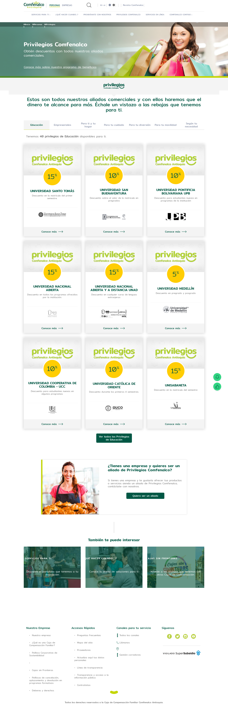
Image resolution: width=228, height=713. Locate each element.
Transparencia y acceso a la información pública (91, 676)
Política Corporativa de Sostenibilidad (43, 654)
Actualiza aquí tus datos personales (89, 659)
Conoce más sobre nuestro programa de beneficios (60, 67)
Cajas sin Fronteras (42, 670)
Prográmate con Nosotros (97, 14)
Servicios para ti (40, 14)
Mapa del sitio (85, 642)
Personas (54, 5)
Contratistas (83, 685)
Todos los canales (129, 635)
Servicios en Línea (155, 14)
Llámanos (125, 642)
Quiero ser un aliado (145, 496)
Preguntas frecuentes (89, 635)
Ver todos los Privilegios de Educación (114, 438)
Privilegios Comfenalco (128, 14)
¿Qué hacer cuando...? (66, 14)
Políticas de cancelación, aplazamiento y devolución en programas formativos (45, 680)
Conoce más (49, 232)
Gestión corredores (130, 655)
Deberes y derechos (43, 690)
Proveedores (84, 650)
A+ (101, 5)
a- (105, 5)
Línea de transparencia (90, 667)
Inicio (27, 24)
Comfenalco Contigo (181, 14)
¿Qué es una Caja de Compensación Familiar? (42, 644)
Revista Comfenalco (133, 5)
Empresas (67, 5)
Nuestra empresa (41, 635)
